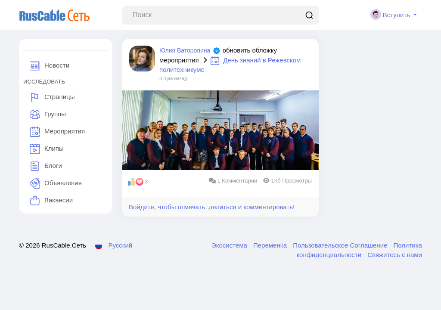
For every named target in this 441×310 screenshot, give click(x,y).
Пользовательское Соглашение (341, 245)
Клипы (47, 149)
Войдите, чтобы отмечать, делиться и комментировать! (212, 207)
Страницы (52, 97)
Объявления (56, 183)
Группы (48, 114)
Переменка (271, 245)
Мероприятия (57, 132)
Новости (49, 66)
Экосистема (230, 245)
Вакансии (51, 200)
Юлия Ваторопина (184, 50)
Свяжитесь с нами (394, 254)
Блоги (46, 166)
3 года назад (173, 78)
